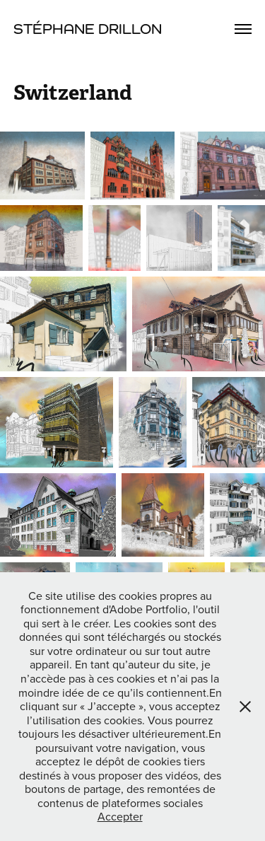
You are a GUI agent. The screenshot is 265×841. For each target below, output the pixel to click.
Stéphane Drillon (87, 28)
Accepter (120, 816)
